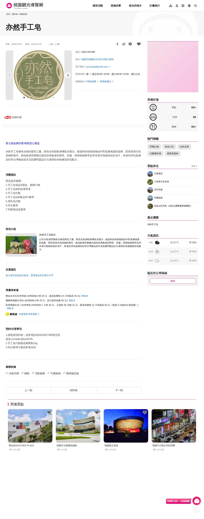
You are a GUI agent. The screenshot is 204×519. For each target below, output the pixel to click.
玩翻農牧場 (155, 153)
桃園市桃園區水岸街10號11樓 (97, 59)
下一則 (119, 390)
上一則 (28, 390)
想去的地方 (135, 5)
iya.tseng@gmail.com (97, 66)
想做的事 (116, 5)
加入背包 (139, 44)
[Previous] (10, 75)
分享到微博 (124, 44)
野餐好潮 (154, 146)
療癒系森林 (172, 153)
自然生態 (184, 146)
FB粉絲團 (91, 81)
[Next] (68, 75)
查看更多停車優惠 (28, 314)
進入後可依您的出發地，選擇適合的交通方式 (28, 275)
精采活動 (98, 5)
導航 (83, 296)
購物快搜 (23, 14)
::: (5, 14)
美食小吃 (169, 146)
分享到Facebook (117, 44)
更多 (193, 166)
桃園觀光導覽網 (24, 5)
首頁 (8, 14)
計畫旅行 (155, 5)
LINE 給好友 (130, 44)
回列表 (73, 390)
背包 (49, 412)
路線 (173, 281)
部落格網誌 (105, 81)
